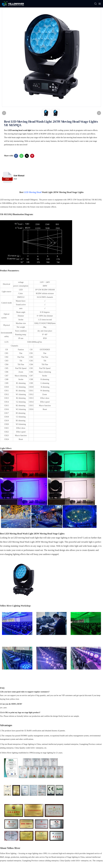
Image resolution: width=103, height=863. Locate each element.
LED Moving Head (32, 192)
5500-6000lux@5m (34, 342)
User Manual (19, 175)
